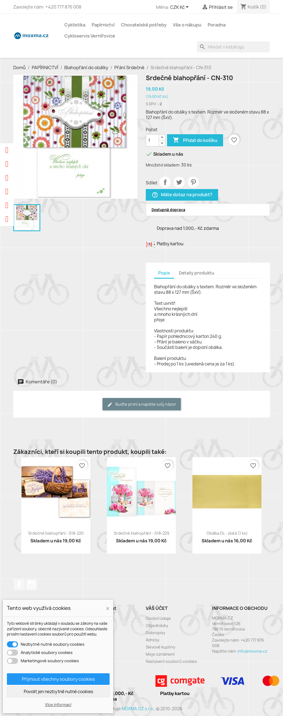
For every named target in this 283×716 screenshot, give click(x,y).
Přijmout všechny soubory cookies (58, 679)
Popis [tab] (164, 273)
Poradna (217, 25)
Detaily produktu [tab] (196, 273)
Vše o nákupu (187, 25)
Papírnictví (103, 25)
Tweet (179, 182)
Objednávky (157, 625)
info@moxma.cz (252, 651)
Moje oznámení (160, 654)
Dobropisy (155, 632)
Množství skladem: (163, 165)
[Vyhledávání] (233, 46)
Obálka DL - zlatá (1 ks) (227, 533)
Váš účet (157, 608)
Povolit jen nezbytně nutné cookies (58, 692)
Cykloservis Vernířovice (89, 36)
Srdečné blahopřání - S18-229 (141, 533)
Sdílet (165, 182)
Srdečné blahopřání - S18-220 (56, 533)
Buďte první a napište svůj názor (141, 404)
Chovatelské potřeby (143, 25)
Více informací (58, 704)
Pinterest (193, 182)
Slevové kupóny (160, 647)
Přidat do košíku (195, 140)
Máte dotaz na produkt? (182, 195)
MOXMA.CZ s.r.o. (137, 709)
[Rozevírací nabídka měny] (180, 7)
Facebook (19, 584)
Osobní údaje (158, 618)
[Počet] (152, 140)
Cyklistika (74, 25)
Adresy (152, 639)
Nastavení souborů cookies (171, 661)
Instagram (31, 584)
